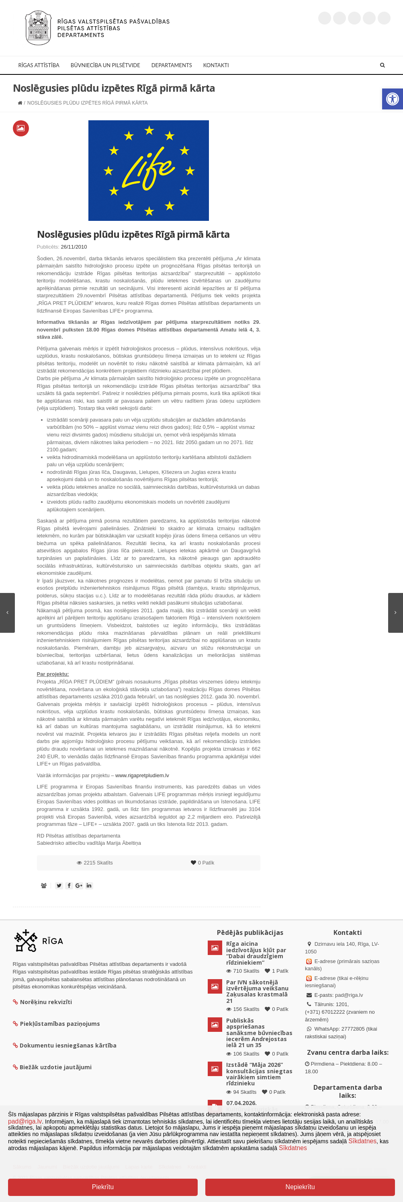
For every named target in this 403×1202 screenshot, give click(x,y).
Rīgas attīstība (38, 65)
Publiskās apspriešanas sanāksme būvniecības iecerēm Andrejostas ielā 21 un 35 (259, 1033)
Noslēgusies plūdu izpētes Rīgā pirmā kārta (133, 234)
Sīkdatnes (362, 1141)
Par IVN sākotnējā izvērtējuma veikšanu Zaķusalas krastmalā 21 (257, 991)
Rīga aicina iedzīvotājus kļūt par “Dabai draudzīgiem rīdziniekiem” (256, 953)
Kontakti (216, 65)
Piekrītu (103, 1186)
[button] (392, 99)
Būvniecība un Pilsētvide (105, 65)
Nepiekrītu (300, 1186)
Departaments (171, 65)
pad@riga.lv (349, 995)
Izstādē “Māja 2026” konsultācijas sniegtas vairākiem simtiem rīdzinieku (259, 1074)
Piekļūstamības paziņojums (56, 1023)
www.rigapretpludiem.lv (142, 775)
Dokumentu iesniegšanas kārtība (68, 1045)
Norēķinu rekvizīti (42, 1002)
